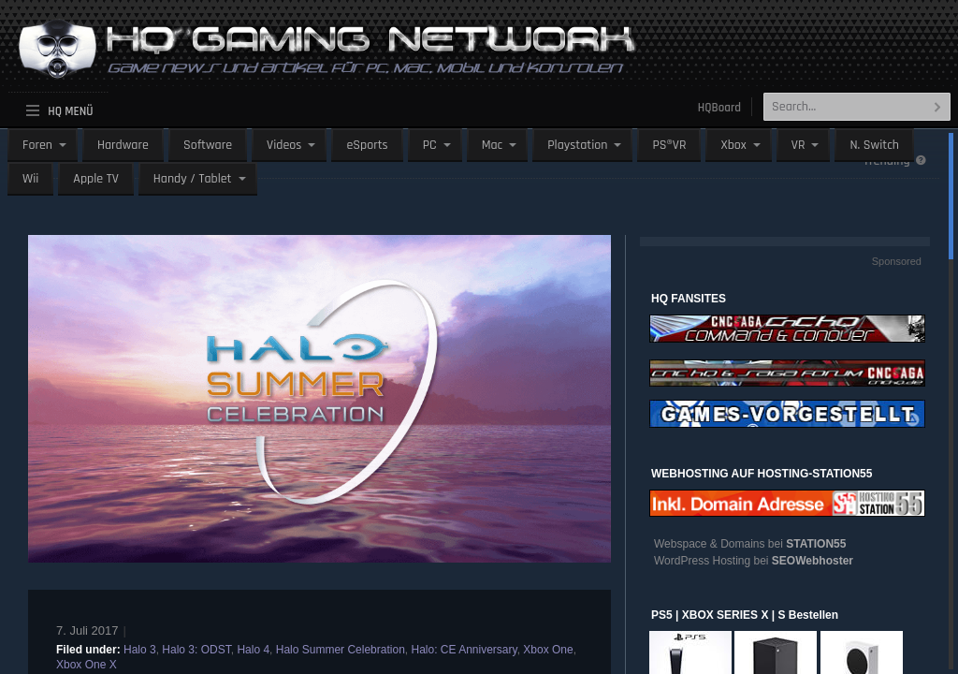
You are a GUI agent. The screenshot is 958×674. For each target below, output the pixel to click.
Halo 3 (139, 649)
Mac (492, 145)
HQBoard (719, 107)
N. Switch (874, 145)
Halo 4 (253, 649)
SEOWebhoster (812, 560)
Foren (37, 145)
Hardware (123, 145)
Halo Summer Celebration (340, 649)
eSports (366, 145)
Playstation (577, 145)
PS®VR (669, 145)
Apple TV (95, 178)
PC (430, 145)
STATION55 (816, 543)
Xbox (733, 145)
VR (798, 145)
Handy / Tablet (192, 178)
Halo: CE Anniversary (463, 649)
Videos (284, 145)
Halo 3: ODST (196, 649)
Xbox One (548, 649)
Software (207, 145)
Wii (30, 178)
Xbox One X (86, 664)
